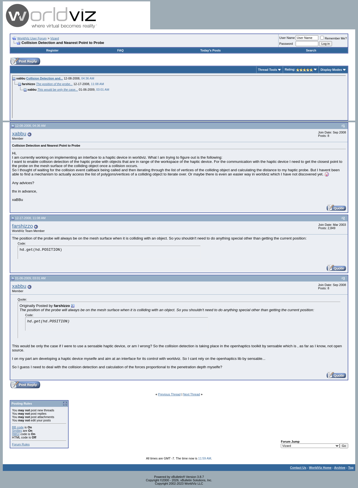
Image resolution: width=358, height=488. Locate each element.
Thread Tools (267, 69)
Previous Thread (169, 394)
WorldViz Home (320, 467)
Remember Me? (333, 38)
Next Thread (191, 394)
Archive (339, 467)
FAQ (120, 50)
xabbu (19, 134)
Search (311, 50)
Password (286, 43)
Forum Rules (21, 444)
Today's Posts (210, 50)
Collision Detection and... (44, 78)
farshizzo (22, 226)
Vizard (54, 38)
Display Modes (331, 69)
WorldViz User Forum (32, 38)
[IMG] (16, 434)
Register (52, 50)
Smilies (17, 430)
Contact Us (298, 467)
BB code (18, 427)
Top (351, 467)
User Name (287, 37)
